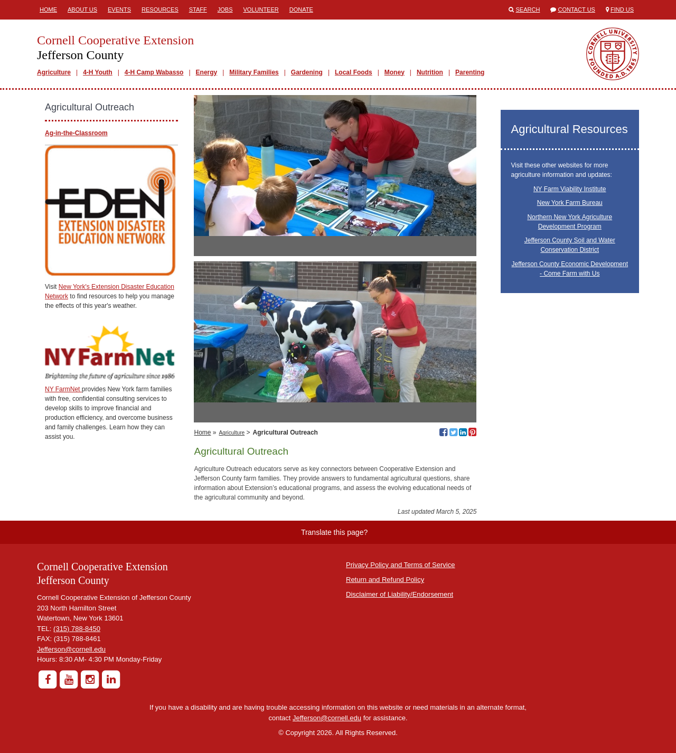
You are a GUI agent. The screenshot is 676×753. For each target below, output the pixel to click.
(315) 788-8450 (76, 629)
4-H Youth (97, 72)
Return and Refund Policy (385, 579)
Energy (207, 72)
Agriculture (54, 72)
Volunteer (260, 9)
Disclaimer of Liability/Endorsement (399, 594)
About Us (82, 9)
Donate (301, 9)
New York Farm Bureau (570, 202)
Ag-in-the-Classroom (76, 133)
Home (48, 9)
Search (528, 9)
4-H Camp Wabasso (154, 72)
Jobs (225, 9)
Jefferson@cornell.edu (71, 649)
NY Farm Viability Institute (569, 189)
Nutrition (430, 72)
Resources (160, 9)
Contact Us (576, 9)
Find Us (622, 9)
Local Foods (353, 72)
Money (394, 72)
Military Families (253, 72)
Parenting (469, 72)
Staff (198, 9)
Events (119, 9)
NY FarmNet (63, 389)
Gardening (307, 72)
